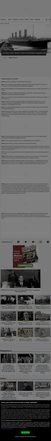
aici (36, 414)
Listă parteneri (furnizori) (6, 428)
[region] (25, 420)
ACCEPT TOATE (25, 432)
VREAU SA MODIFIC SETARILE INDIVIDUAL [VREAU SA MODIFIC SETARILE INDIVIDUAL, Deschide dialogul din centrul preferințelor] (25, 436)
